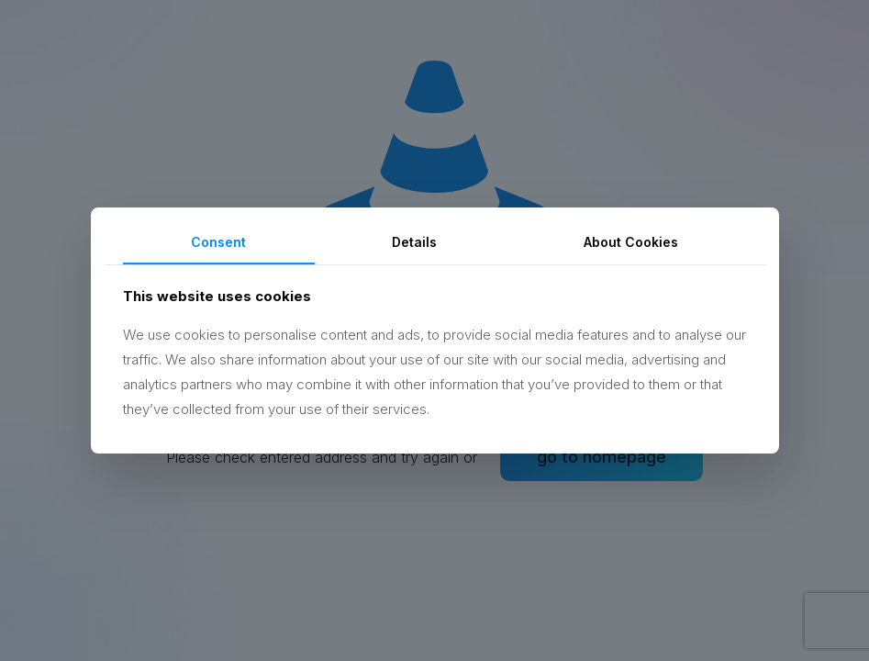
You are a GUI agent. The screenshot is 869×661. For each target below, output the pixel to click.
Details (414, 242)
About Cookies (631, 242)
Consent (218, 242)
